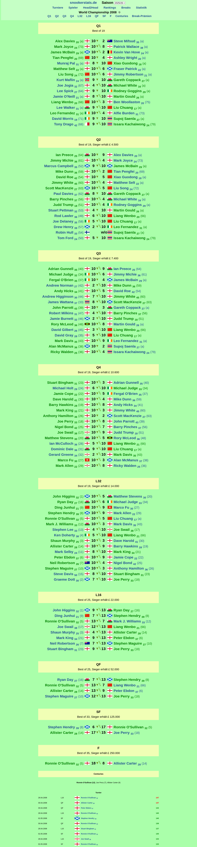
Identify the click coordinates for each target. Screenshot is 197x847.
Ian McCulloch (66, 443)
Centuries (121, 16)
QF (96, 16)
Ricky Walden (67, 352)
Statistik (141, 7)
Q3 (64, 16)
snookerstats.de (83, 3)
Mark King (69, 410)
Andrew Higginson (62, 296)
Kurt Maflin (70, 80)
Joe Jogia (70, 85)
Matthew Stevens (64, 438)
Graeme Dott (68, 579)
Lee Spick (70, 91)
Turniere (57, 7)
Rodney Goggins (132, 91)
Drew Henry (68, 227)
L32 (79, 16)
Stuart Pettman (65, 210)
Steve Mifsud (129, 41)
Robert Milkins (66, 313)
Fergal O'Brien (66, 280)
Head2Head (91, 7)
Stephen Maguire (64, 568)
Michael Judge (66, 274)
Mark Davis (69, 341)
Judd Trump (68, 205)
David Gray (69, 335)
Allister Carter (66, 546)
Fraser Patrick (129, 69)
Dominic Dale (67, 449)
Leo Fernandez (66, 113)
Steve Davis (68, 574)
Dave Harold (68, 399)
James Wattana (65, 302)
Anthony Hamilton (63, 416)
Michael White (129, 85)
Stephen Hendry (65, 513)
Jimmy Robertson (133, 74)
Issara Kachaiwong (135, 124)
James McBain (67, 52)
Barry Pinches (66, 199)
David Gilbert (67, 330)
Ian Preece (69, 155)
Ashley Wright (130, 58)
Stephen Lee (67, 530)
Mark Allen (69, 466)
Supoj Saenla (129, 119)
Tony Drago (68, 124)
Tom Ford (70, 238)
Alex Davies (69, 41)
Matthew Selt (68, 69)
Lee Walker (70, 108)
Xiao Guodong (130, 63)
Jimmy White (67, 183)
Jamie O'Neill (68, 96)
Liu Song (70, 74)
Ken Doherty (68, 535)
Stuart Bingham (65, 383)
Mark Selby (69, 552)
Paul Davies (68, 194)
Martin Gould (129, 96)
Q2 (56, 16)
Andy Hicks (68, 291)
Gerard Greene (66, 455)
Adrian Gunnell (65, 269)
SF (104, 16)
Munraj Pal (70, 63)
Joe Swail (70, 432)
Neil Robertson (66, 563)
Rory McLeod (67, 324)
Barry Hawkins (66, 405)
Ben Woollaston (132, 102)
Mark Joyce (68, 47)
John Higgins (68, 496)
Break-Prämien (141, 16)
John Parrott (67, 308)
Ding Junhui (69, 507)
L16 (88, 16)
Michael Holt (68, 388)
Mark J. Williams (64, 524)
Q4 (71, 16)
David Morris (67, 119)
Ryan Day (70, 502)
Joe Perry (70, 421)
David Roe (69, 177)
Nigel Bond (69, 427)
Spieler (73, 7)
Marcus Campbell (63, 166)
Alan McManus (66, 346)
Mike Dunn (69, 171)
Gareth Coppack (131, 80)
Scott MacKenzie (64, 188)
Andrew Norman (64, 285)
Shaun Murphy (67, 541)
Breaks (126, 7)
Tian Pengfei (68, 58)
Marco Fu (70, 460)
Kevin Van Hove (131, 52)
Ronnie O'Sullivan (64, 518)
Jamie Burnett (66, 319)
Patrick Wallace (131, 47)
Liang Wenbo (67, 102)
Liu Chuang (127, 108)
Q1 (49, 16)
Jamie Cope (68, 394)
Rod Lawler (68, 216)
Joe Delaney (68, 221)
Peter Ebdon (68, 557)
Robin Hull (69, 232)
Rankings (109, 7)
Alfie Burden (129, 113)
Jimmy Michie (66, 160)
